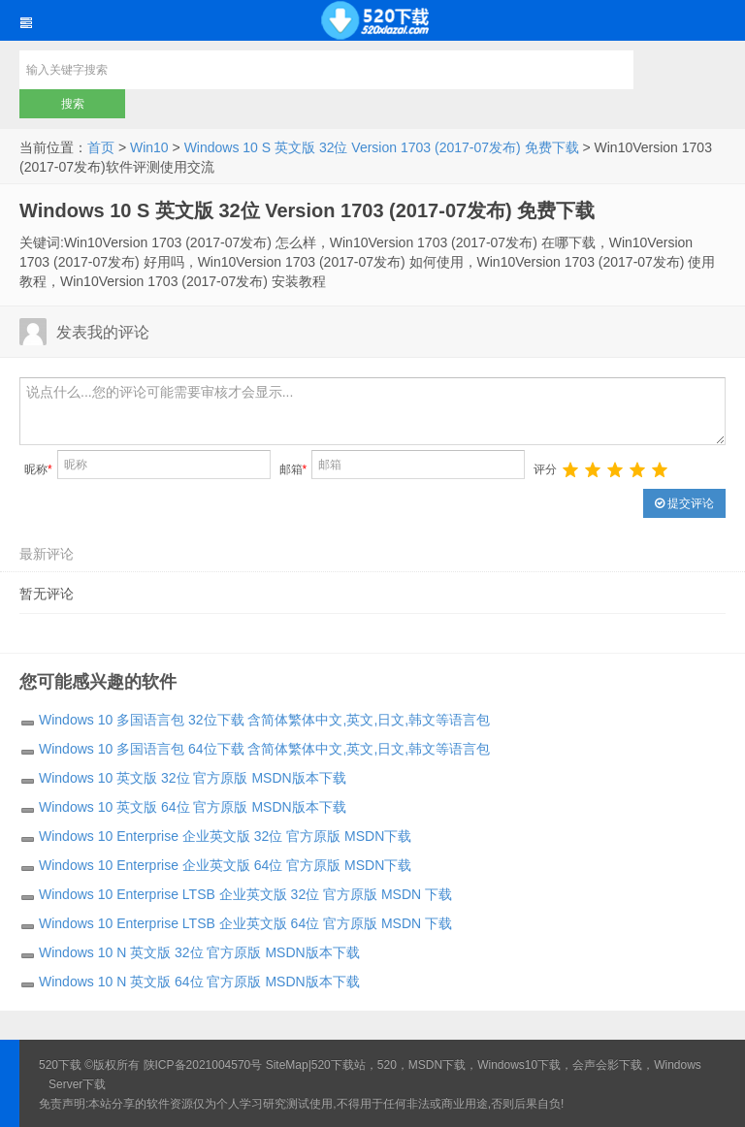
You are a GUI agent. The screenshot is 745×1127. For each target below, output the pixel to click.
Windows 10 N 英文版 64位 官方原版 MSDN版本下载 (199, 981)
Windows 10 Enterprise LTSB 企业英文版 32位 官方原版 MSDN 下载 (245, 894)
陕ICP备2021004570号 (203, 1065)
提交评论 (684, 503)
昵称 (38, 469)
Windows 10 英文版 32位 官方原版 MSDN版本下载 (192, 778)
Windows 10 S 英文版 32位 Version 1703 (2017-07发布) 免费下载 (381, 147)
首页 (100, 147)
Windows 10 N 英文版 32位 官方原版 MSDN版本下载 (199, 952)
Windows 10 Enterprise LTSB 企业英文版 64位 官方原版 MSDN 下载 (245, 923)
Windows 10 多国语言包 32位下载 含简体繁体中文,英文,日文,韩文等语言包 (264, 719)
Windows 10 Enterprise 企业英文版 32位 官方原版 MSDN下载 (225, 836)
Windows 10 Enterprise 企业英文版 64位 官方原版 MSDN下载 (225, 865)
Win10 (149, 147)
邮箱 (293, 469)
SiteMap (287, 1065)
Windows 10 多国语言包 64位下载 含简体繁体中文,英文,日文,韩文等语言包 (264, 749)
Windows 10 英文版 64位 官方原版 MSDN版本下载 (192, 807)
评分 (545, 469)
